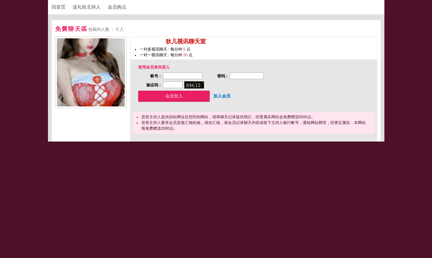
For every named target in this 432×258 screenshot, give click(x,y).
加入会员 (221, 96)
